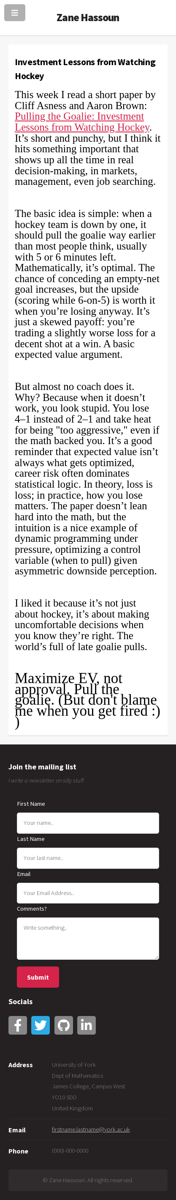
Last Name (31, 839)
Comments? (32, 908)
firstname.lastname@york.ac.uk (91, 1129)
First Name (31, 803)
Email (23, 874)
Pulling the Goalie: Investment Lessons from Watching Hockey (82, 121)
